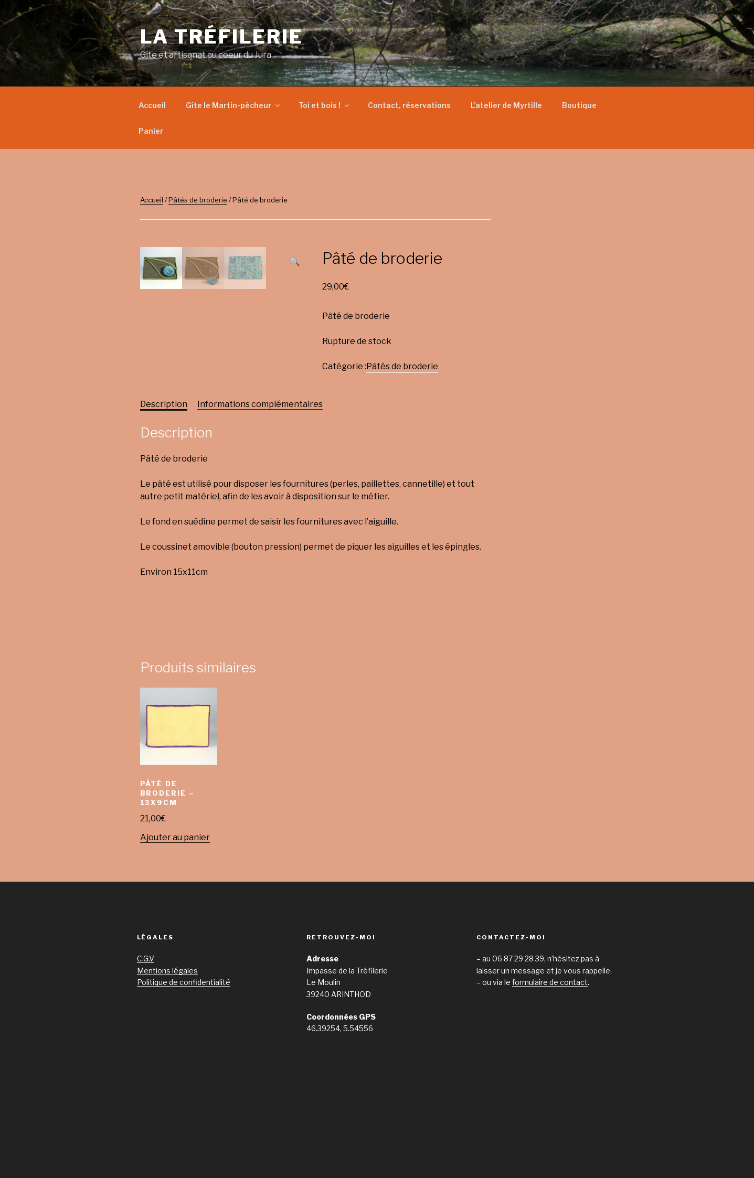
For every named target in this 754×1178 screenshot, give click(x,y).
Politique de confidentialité (183, 1066)
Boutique (579, 105)
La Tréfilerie (221, 36)
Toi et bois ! (325, 105)
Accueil (152, 105)
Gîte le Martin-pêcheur (233, 105)
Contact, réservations (409, 105)
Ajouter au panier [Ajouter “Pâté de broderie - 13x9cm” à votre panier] (175, 922)
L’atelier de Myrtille (506, 105)
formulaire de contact (550, 1066)
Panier (151, 130)
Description (163, 489)
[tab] (163, 489)
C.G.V (145, 1042)
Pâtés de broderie (197, 200)
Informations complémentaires (260, 489)
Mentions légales (167, 1055)
